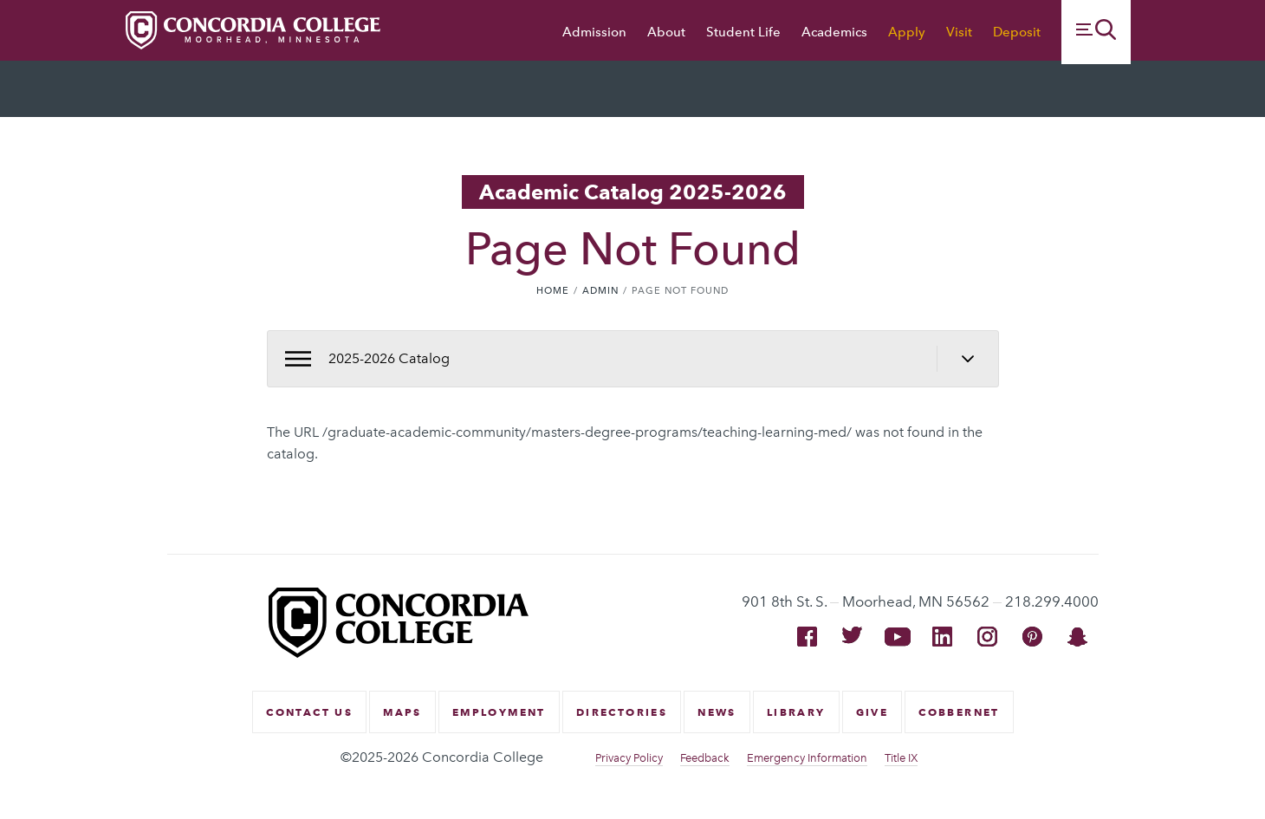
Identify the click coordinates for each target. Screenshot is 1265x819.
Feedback (705, 757)
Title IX (901, 757)
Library (796, 711)
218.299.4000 (1052, 601)
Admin (600, 291)
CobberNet (959, 711)
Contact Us (309, 711)
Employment (499, 711)
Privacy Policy (629, 757)
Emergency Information (807, 757)
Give (872, 711)
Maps (402, 711)
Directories (621, 711)
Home (552, 291)
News (716, 711)
